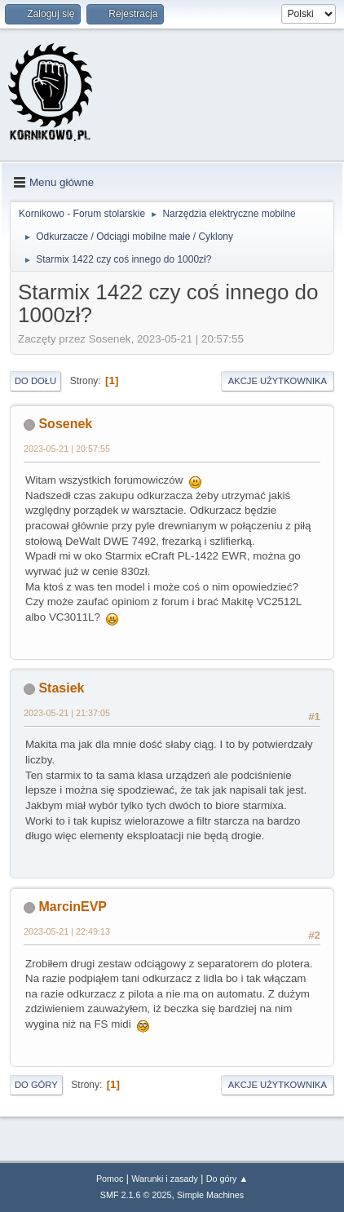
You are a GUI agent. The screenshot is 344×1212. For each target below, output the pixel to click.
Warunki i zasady (164, 1178)
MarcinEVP (72, 906)
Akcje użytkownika (277, 381)
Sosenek (65, 424)
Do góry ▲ (227, 1178)
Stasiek (61, 688)
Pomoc (110, 1178)
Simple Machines (210, 1195)
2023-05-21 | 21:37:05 (67, 713)
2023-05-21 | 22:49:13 (67, 931)
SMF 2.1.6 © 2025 (136, 1195)
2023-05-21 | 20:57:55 (67, 448)
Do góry (36, 1085)
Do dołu (35, 381)
